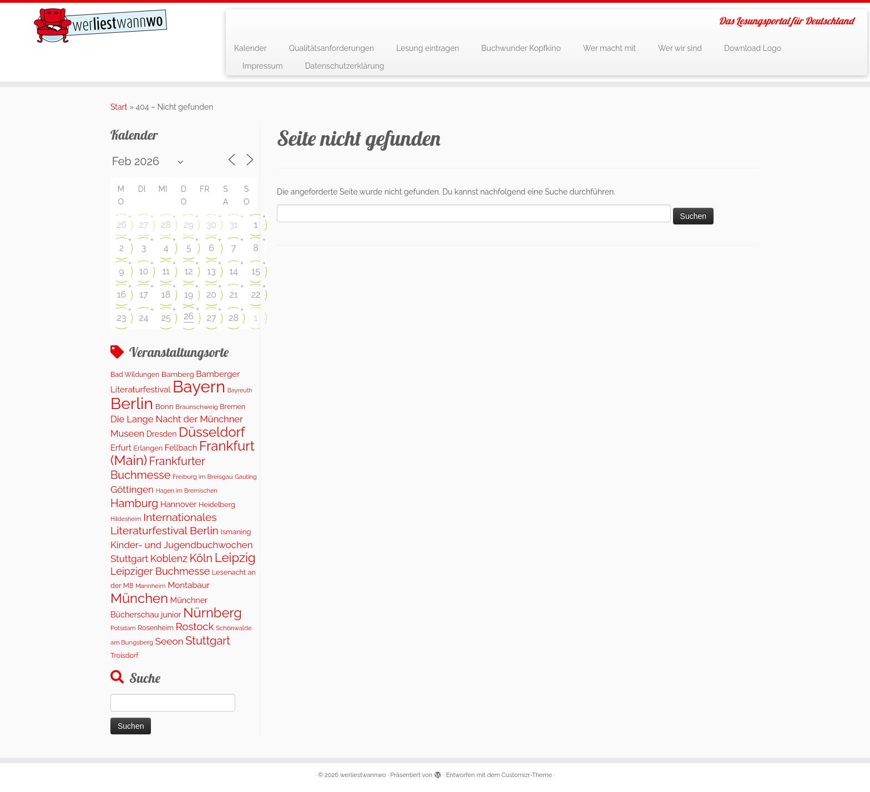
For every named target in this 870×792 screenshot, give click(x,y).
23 (122, 318)
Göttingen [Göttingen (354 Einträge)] (132, 489)
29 (189, 224)
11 (166, 271)
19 (188, 294)
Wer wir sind (680, 48)
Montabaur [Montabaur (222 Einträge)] (189, 585)
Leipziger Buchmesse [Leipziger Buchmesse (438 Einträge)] (160, 571)
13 (211, 271)
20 (211, 294)
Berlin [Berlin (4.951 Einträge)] (131, 403)
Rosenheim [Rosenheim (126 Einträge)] (156, 628)
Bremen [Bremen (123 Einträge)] (232, 406)
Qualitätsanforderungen (332, 48)
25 (165, 318)
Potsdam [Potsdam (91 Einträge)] (122, 628)
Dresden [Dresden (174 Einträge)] (161, 434)
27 (144, 224)
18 (165, 294)
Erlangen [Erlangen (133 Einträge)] (148, 448)
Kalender (250, 48)
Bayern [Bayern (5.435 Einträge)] (199, 386)
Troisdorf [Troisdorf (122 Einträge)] (124, 655)
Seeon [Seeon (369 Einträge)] (169, 641)
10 (144, 271)
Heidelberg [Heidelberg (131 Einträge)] (217, 504)
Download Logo (752, 48)
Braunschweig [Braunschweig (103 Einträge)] (196, 407)
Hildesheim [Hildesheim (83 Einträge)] (125, 518)
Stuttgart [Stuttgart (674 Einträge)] (207, 640)
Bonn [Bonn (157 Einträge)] (164, 406)
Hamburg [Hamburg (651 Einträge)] (134, 503)
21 (233, 294)
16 (122, 294)
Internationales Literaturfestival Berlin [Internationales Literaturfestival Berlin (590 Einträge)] (164, 524)
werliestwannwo (363, 775)
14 (233, 271)
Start (118, 107)
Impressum (262, 66)
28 (166, 224)
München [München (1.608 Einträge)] (139, 598)
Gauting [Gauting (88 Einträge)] (246, 477)
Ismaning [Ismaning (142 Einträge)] (236, 532)
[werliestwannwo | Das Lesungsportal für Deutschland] (100, 25)
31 (233, 224)
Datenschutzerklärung (345, 66)
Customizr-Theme (527, 775)
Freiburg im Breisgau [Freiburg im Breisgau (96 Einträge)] (203, 477)
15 (255, 271)
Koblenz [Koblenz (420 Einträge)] (169, 558)
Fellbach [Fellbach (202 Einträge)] (181, 447)
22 (256, 294)
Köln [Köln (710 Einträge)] (201, 558)
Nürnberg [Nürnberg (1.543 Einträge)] (212, 613)
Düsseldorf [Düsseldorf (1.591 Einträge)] (212, 432)
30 (211, 224)
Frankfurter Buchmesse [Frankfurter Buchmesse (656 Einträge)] (157, 467)
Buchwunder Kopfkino (521, 48)
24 (143, 318)
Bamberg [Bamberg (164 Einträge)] (177, 374)
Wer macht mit (609, 48)
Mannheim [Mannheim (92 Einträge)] (150, 586)
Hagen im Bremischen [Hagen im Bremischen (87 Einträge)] (187, 490)
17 (143, 294)
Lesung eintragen (427, 48)
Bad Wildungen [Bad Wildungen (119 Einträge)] (134, 374)
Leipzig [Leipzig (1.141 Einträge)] (235, 557)
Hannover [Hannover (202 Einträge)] (178, 504)
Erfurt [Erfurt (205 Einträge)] (120, 447)
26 (122, 224)
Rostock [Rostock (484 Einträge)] (194, 626)
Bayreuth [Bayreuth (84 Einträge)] (239, 390)
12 (188, 271)
